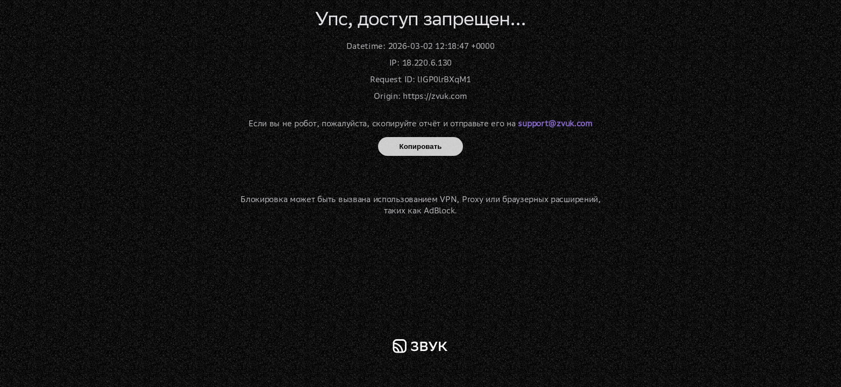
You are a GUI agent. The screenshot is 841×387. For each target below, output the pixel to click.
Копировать (421, 146)
